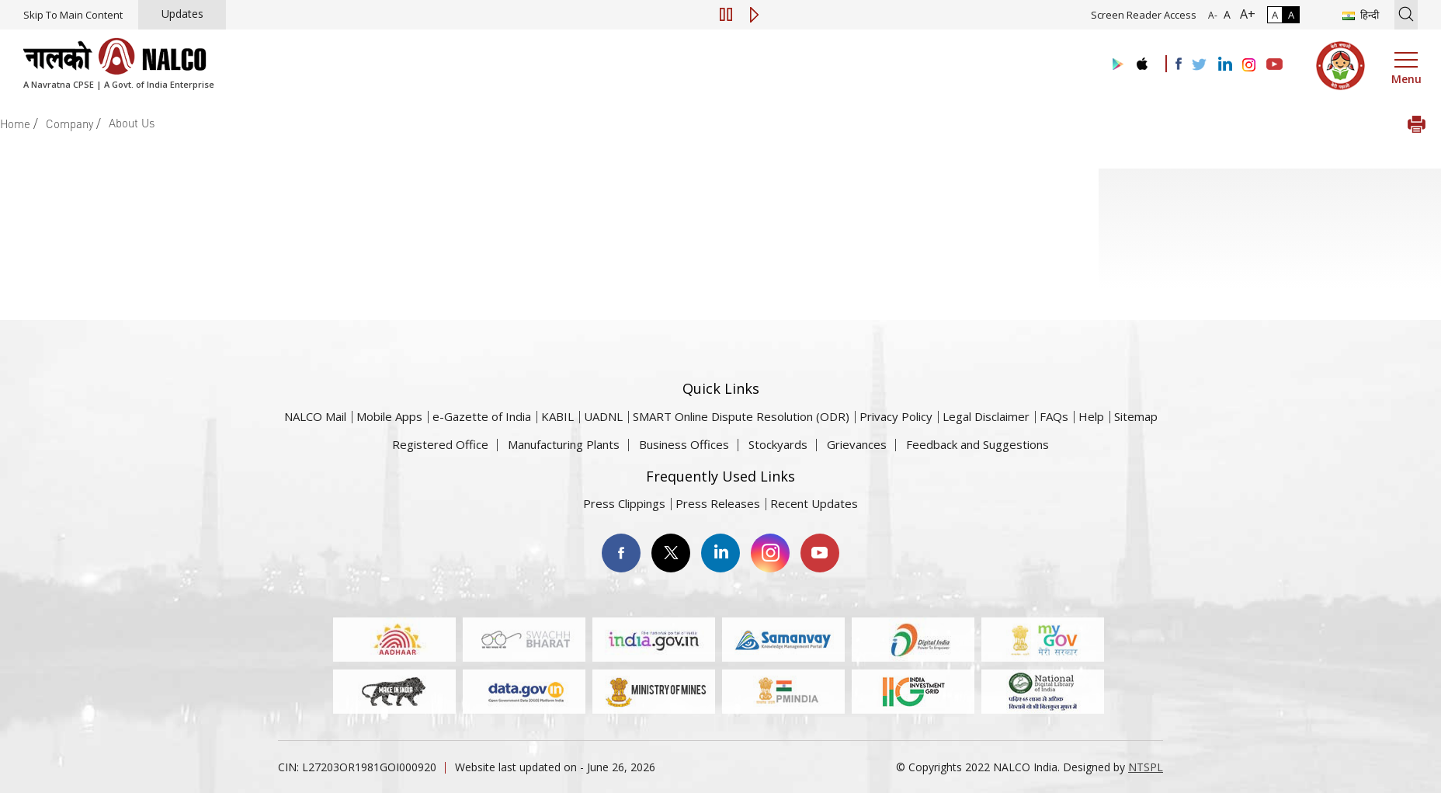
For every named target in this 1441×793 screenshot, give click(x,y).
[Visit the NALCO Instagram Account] (1249, 65)
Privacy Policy (895, 416)
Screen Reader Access (1143, 15)
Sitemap (1136, 416)
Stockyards (777, 444)
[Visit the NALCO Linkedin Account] (1224, 65)
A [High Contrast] (1291, 15)
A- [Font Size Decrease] (1212, 15)
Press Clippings (624, 503)
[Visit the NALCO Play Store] (1115, 65)
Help (1091, 416)
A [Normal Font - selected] (1226, 14)
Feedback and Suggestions (977, 444)
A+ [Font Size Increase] (1244, 14)
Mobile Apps (389, 416)
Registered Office (440, 444)
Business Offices (684, 444)
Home (15, 123)
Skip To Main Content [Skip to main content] (73, 15)
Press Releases (717, 503)
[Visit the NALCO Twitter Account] (1198, 65)
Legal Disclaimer (986, 416)
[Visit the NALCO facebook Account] (1178, 63)
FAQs (1054, 416)
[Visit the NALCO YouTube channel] (1274, 65)
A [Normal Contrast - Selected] (1275, 15)
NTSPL (1145, 767)
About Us (132, 122)
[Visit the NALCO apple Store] (1141, 60)
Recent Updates (814, 503)
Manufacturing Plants (564, 444)
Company (69, 123)
